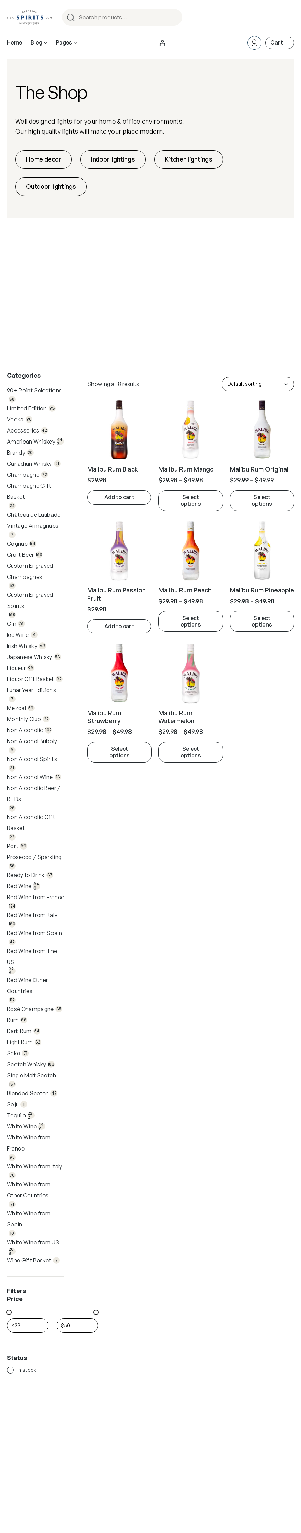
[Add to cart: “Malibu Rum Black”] (119, 497)
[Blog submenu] (45, 43)
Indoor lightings (113, 159)
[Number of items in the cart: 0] (279, 43)
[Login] (162, 43)
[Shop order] (258, 384)
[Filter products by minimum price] (27, 1325)
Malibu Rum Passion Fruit (116, 594)
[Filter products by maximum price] (77, 1325)
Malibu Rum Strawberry (104, 717)
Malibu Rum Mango (186, 469)
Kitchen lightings (188, 159)
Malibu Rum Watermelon (176, 717)
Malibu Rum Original (259, 469)
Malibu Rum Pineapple (262, 590)
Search (176, 17)
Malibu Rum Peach (185, 590)
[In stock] (10, 1370)
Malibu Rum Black (112, 469)
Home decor (43, 159)
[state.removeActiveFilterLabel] (190, 500)
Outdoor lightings (51, 186)
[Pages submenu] (75, 43)
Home (14, 42)
